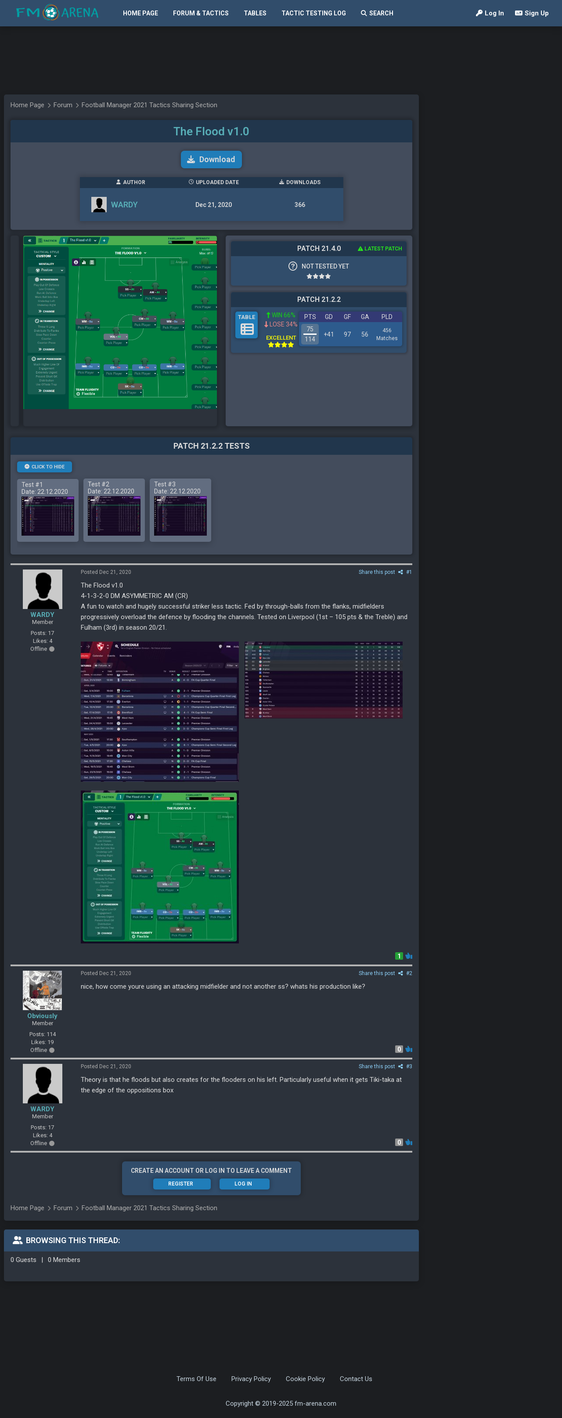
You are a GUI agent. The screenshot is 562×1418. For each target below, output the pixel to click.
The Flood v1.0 (211, 131)
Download (211, 159)
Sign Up (532, 13)
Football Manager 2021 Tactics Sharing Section (149, 105)
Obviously (42, 1016)
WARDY (124, 204)
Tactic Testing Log (313, 13)
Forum (63, 105)
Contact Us (356, 1379)
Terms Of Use (196, 1379)
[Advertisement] (276, 60)
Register (180, 1184)
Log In (490, 13)
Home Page (140, 13)
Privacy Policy (251, 1379)
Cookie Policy (305, 1379)
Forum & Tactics (201, 13)
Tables (255, 13)
